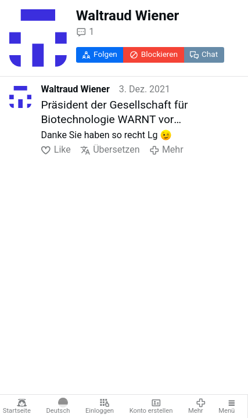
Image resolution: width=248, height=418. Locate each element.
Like (55, 150)
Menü (227, 406)
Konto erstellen (151, 406)
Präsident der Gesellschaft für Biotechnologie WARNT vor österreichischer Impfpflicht (114, 112)
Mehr (197, 406)
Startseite (17, 406)
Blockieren (154, 54)
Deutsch (58, 406)
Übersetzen (110, 150)
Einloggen (99, 406)
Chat (204, 54)
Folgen (99, 54)
